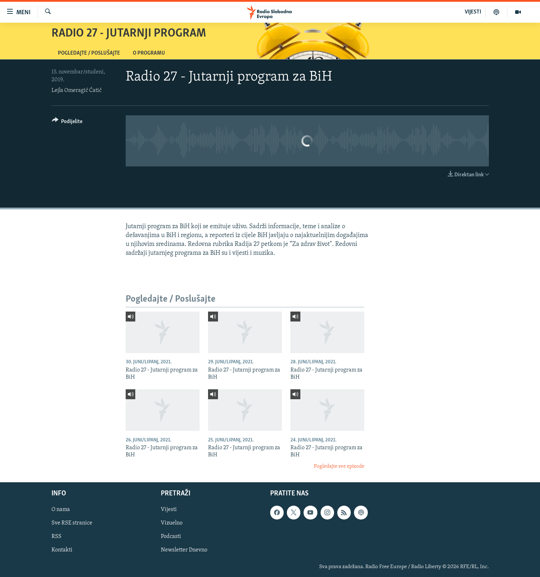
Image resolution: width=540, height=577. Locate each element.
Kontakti (61, 550)
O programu (149, 53)
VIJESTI (473, 12)
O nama (60, 509)
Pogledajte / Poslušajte (89, 53)
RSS (56, 536)
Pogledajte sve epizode (339, 466)
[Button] (67, 122)
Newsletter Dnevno (184, 550)
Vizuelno (171, 523)
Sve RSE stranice (71, 523)
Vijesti (169, 509)
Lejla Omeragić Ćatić (76, 90)
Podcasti (171, 536)
